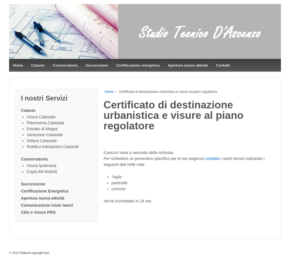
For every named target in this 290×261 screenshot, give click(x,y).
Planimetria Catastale (45, 123)
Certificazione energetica (138, 65)
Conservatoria (65, 65)
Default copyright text (34, 252)
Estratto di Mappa (42, 129)
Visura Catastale (41, 117)
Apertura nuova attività (188, 65)
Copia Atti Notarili (42, 171)
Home (18, 65)
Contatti (223, 65)
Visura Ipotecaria (41, 165)
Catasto (38, 65)
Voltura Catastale (42, 140)
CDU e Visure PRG (38, 212)
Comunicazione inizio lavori (47, 205)
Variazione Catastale (45, 134)
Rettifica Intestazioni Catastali (53, 146)
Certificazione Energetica (44, 191)
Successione (97, 65)
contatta (212, 158)
